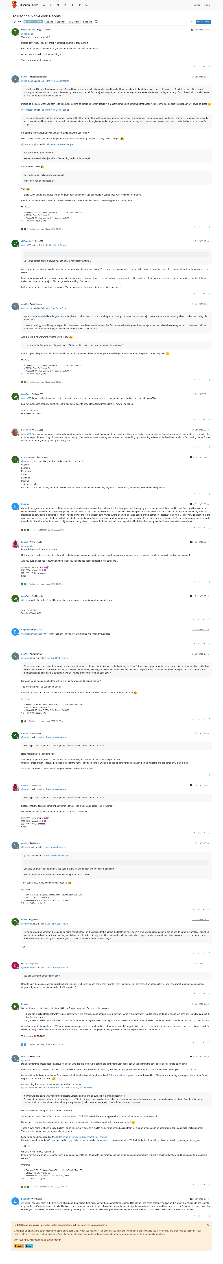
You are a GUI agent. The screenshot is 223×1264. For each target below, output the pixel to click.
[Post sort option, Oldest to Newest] (190, 22)
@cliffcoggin (36, 304)
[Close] (208, 1225)
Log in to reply (203, 22)
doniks (24, 920)
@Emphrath (35, 542)
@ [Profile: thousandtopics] (29, 144)
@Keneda (37, 596)
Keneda (24, 542)
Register (19, 1246)
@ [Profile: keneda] (26, 600)
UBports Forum (29, 5)
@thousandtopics (38, 77)
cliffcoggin (26, 241)
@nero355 (37, 241)
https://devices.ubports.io (123, 1075)
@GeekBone (43, 30)
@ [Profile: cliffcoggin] (27, 110)
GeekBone (26, 394)
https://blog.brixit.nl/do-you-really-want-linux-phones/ (82, 1137)
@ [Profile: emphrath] (27, 546)
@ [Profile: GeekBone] (37, 634)
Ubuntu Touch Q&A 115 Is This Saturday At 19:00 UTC (66, 1087)
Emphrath (25, 504)
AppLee (24, 733)
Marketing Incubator (33, 22)
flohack (24, 1004)
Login (28, 1246)
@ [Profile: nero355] (26, 245)
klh (22, 963)
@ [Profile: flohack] (25, 1060)
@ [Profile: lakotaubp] (27, 1087)
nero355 (24, 77)
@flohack (35, 1056)
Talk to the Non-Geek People (54, 81)
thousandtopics (28, 30)
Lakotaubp (26, 430)
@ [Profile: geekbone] (27, 34)
